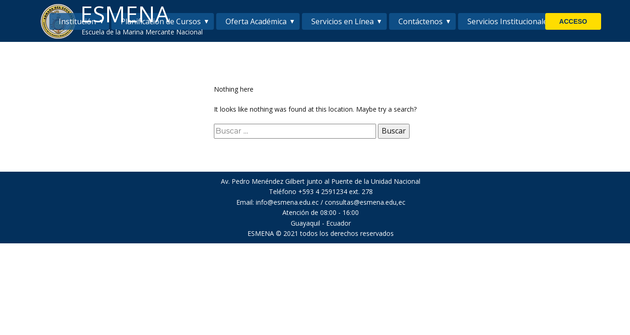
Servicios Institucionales (509, 21)
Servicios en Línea (342, 21)
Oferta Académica (256, 21)
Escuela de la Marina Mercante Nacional (142, 31)
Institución (77, 21)
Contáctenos (420, 21)
